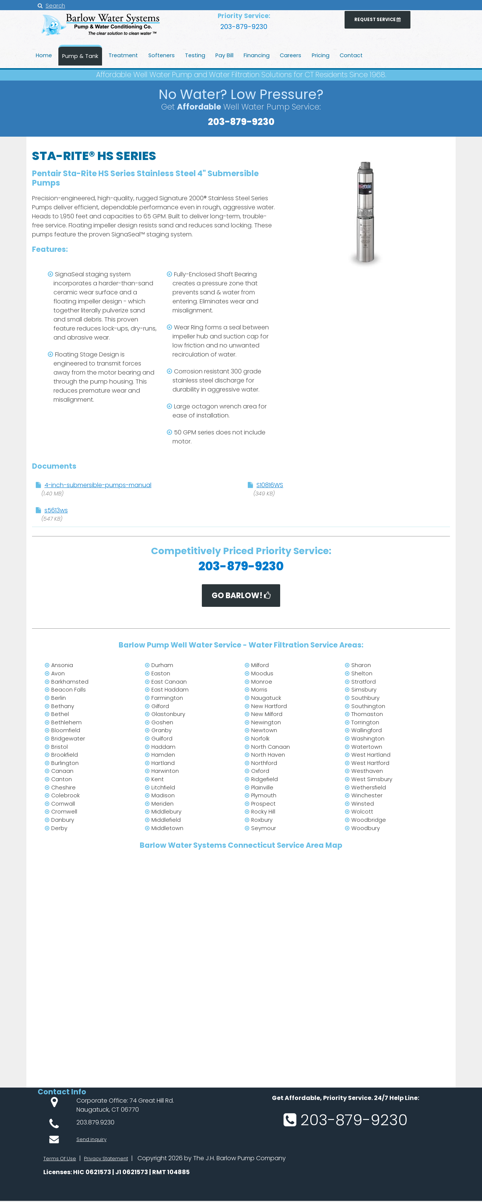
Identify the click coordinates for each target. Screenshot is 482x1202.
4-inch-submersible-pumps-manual (97, 485)
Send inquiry (94, 1138)
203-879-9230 (244, 25)
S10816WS (269, 485)
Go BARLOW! (241, 596)
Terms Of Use (62, 1159)
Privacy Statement (116, 1159)
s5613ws (56, 510)
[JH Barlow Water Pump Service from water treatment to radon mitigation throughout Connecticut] (102, 37)
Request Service (377, 21)
